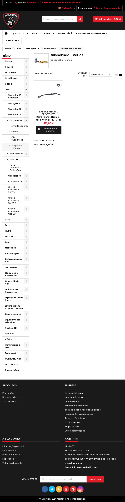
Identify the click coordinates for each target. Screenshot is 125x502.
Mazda (9, 236)
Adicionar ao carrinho (47, 129)
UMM (7, 219)
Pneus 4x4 (10, 353)
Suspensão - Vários (17, 147)
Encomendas (9, 450)
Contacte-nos (72, 422)
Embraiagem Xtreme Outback (14, 307)
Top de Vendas (10, 401)
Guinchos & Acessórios (11, 291)
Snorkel (14, 159)
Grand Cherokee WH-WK (13, 211)
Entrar (97, 8)
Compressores (13, 314)
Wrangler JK (14, 109)
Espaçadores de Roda (14, 299)
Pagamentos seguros (76, 405)
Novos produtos (10, 397)
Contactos (12, 40)
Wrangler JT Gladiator (14, 96)
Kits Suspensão (17, 138)
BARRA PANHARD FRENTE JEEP (48, 113)
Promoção (8, 393)
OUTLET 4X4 (65, 33)
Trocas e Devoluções (76, 418)
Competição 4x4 (12, 282)
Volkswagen (12, 253)
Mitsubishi (10, 72)
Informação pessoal (13, 446)
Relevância (101, 74)
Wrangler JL (14, 103)
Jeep (7, 89)
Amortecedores (19, 125)
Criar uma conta (111, 8)
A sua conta (11, 439)
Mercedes (10, 247)
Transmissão (16, 153)
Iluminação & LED (12, 346)
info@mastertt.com (85, 467)
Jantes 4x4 (11, 267)
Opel (7, 242)
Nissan (9, 61)
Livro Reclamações (75, 430)
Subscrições (12, 370)
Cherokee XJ (15, 181)
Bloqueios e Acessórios (11, 274)
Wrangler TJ (14, 114)
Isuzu (8, 230)
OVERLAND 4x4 (13, 358)
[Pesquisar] (62, 19)
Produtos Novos (43, 33)
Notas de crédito (11, 454)
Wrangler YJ (14, 175)
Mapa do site (72, 426)
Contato (8, 2)
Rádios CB (10, 328)
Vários (8, 339)
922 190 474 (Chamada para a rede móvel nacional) (54, 2)
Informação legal (74, 397)
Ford (7, 225)
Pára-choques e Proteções (15, 167)
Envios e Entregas (74, 393)
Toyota (9, 66)
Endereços (8, 458)
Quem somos (20, 33)
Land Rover (11, 78)
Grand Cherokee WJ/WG (13, 200)
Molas (14, 131)
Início (6, 56)
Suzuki (8, 83)
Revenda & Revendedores (91, 33)
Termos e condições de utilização (83, 409)
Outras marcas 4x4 (13, 260)
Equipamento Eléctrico (12, 321)
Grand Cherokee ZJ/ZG (13, 190)
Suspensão (16, 120)
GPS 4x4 (9, 333)
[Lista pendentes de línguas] (67, 8)
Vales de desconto (12, 463)
